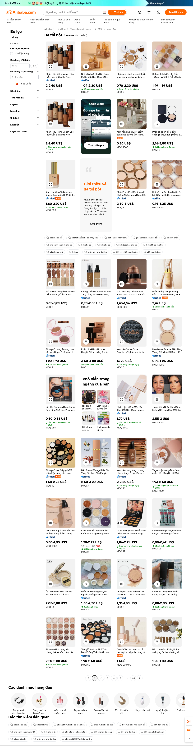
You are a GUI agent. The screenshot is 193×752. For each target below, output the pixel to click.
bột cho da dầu (18, 725)
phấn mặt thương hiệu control (77, 739)
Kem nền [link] (111, 29)
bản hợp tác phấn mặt (73, 732)
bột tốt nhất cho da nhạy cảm (83, 238)
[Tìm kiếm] (117, 12)
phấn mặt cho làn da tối (145, 238)
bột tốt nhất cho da (126, 245)
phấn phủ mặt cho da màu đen (69, 725)
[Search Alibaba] (73, 12)
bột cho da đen (152, 252)
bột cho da (84, 245)
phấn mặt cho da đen (95, 252)
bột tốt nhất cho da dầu (125, 252)
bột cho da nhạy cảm (116, 238)
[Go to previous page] (88, 678)
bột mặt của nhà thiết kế (132, 725)
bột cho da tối (54, 238)
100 (133, 678)
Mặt (100, 29)
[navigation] (24, 354)
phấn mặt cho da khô (102, 725)
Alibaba (48, 29)
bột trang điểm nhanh (152, 732)
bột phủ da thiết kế (153, 245)
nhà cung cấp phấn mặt (22, 732)
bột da (73, 252)
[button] (104, 12)
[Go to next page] (139, 678)
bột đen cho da (159, 725)
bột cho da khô (54, 252)
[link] (189, 721)
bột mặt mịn (40, 725)
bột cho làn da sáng (101, 732)
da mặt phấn (171, 238)
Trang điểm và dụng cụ (81, 29)
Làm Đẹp (60, 29)
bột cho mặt (48, 732)
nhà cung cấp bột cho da (59, 245)
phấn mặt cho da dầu (44, 739)
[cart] (149, 12)
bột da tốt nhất (18, 739)
